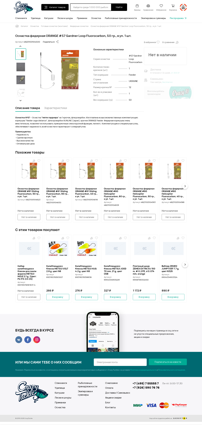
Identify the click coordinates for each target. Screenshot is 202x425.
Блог (107, 402)
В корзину (57, 297)
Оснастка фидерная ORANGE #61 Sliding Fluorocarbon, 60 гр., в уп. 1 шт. (57, 192)
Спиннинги (21, 18)
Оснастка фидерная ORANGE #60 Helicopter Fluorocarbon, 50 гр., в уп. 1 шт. (144, 193)
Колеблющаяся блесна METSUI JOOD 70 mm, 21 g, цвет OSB (115, 270)
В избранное (152, 42)
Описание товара (27, 108)
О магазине (111, 383)
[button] (20, 46)
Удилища (35, 18)
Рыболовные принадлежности (121, 18)
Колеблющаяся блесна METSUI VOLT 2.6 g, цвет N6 (57, 269)
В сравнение (170, 42)
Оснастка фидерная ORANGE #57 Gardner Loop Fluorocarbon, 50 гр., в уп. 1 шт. (126, 26)
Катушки (48, 18)
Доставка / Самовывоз (115, 393)
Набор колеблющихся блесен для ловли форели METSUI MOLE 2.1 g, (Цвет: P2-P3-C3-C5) (27, 272)
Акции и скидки (113, 397)
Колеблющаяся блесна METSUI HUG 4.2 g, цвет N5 (85, 269)
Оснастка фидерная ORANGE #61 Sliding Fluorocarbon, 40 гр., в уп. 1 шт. (86, 192)
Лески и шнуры (65, 18)
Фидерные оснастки (79, 26)
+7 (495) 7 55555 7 (146, 384)
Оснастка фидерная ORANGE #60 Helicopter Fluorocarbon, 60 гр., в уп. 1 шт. (115, 193)
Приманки (82, 18)
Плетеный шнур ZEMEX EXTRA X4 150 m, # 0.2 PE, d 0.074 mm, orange (144, 270)
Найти (119, 7)
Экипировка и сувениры (153, 18)
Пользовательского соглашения (171, 370)
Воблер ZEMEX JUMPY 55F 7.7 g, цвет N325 (170, 269)
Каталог (24, 26)
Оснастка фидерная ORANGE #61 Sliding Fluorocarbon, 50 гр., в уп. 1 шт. (29, 192)
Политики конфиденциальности (143, 370)
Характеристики (55, 108)
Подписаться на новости (172, 362)
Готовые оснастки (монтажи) (54, 26)
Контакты (110, 407)
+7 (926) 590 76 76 (146, 388)
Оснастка (96, 18)
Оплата (109, 388)
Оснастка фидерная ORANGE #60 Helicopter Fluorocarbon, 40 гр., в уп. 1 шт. (173, 193)
